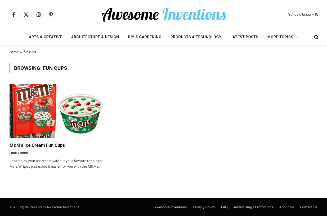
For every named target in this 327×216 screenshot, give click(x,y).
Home (14, 52)
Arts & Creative (45, 37)
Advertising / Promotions (253, 207)
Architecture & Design (95, 37)
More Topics (280, 37)
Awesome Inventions (170, 207)
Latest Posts (244, 37)
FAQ (224, 207)
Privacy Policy (204, 207)
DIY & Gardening (145, 37)
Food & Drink (19, 153)
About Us (286, 207)
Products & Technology (196, 37)
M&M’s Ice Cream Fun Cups (37, 145)
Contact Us (308, 207)
